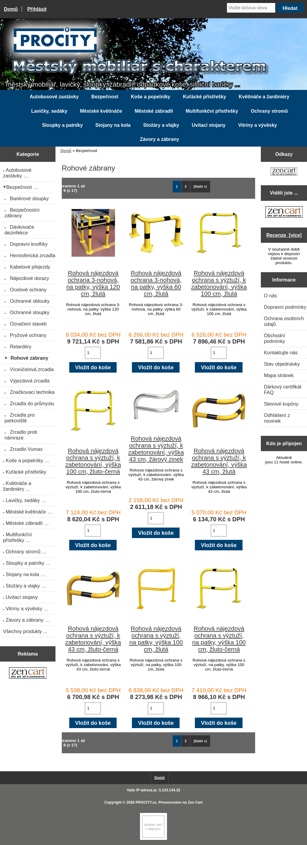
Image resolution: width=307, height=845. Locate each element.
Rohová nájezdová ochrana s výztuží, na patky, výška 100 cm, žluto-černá (219, 639)
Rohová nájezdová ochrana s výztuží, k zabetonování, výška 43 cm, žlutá (219, 461)
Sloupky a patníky (62, 125)
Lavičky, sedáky (49, 111)
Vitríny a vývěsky (257, 125)
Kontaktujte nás (280, 352)
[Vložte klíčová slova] (251, 8)
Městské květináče (101, 111)
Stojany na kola (112, 125)
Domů (11, 9)
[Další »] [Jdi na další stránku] (200, 186)
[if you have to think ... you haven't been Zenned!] (153, 838)
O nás (270, 295)
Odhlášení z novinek (277, 418)
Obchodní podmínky (274, 338)
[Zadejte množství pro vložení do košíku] (93, 353)
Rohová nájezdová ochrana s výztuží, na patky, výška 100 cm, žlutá (156, 639)
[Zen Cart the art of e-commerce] (27, 673)
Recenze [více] (284, 235)
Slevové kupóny (281, 403)
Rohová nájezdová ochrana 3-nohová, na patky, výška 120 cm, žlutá (93, 283)
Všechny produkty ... (25, 631)
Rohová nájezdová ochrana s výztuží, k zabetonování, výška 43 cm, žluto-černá (93, 639)
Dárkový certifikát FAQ (282, 389)
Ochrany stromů (269, 111)
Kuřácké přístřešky (204, 96)
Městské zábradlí (154, 111)
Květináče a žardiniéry (264, 96)
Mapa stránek (279, 375)
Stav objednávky (282, 364)
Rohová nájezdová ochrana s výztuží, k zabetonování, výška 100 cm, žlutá (219, 283)
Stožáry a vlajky (161, 125)
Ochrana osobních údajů (284, 321)
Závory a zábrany (159, 139)
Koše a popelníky (150, 96)
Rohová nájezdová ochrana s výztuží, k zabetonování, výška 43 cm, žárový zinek (156, 449)
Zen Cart (195, 802)
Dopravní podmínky (285, 307)
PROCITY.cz (146, 802)
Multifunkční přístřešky (212, 111)
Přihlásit (36, 9)
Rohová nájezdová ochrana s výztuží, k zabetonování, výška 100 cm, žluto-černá (93, 461)
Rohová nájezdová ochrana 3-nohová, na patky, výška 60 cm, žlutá (155, 283)
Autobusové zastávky (54, 96)
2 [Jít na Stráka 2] (185, 186)
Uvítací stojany (208, 125)
